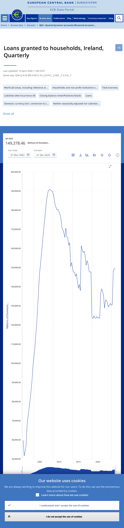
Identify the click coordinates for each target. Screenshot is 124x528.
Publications (59, 18)
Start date (12, 150)
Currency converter (97, 18)
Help (111, 18)
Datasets (31, 25)
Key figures (32, 18)
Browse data (45, 18)
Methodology (80, 18)
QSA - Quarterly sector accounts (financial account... (67, 25)
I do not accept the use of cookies (64, 516)
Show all (8, 114)
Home (4, 25)
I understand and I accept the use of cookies (64, 505)
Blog (69, 18)
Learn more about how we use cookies (64, 495)
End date (38, 150)
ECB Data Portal (62, 9)
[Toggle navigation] (5, 18)
